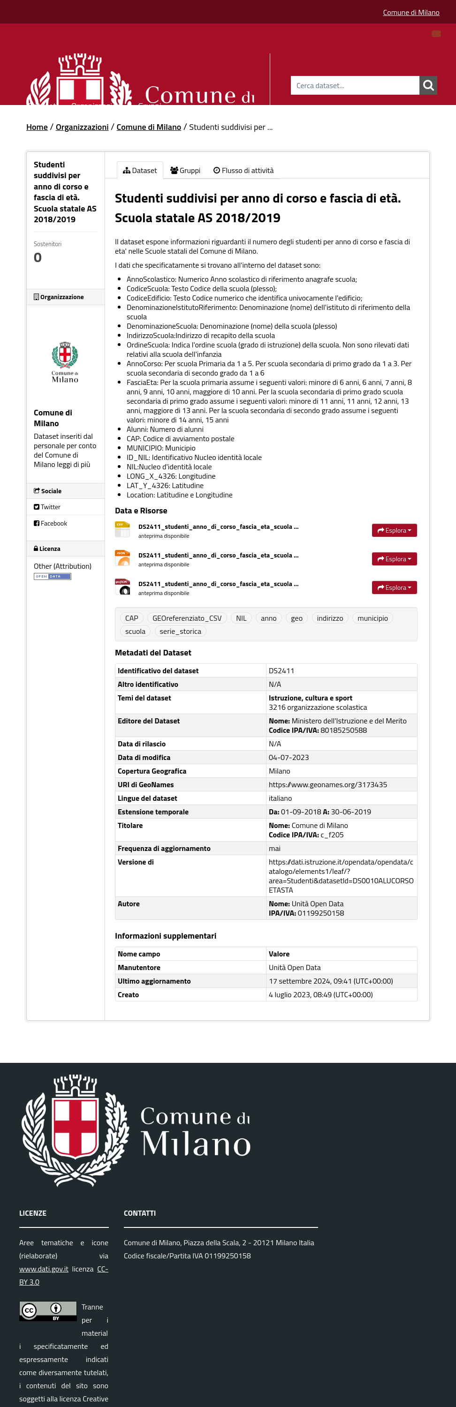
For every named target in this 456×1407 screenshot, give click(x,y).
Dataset (42, 104)
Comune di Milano (411, 12)
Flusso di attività (243, 170)
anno (269, 618)
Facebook (50, 523)
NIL (241, 618)
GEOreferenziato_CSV (186, 618)
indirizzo (330, 618)
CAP (131, 618)
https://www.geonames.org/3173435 (328, 784)
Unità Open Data (295, 967)
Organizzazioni (97, 104)
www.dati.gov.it (43, 1268)
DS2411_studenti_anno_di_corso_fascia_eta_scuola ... (218, 526)
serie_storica (180, 631)
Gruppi (149, 104)
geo (297, 618)
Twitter (47, 507)
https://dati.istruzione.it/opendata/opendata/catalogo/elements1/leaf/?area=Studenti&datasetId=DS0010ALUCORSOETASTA (341, 875)
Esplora (394, 530)
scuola (135, 631)
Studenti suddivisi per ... (231, 126)
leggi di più (73, 464)
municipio (372, 618)
